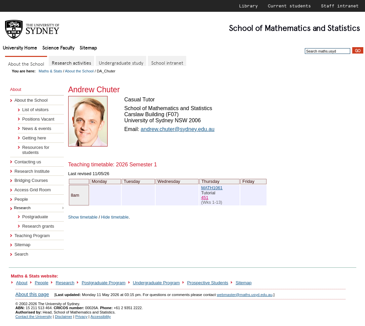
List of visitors (35, 109)
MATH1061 (211, 187)
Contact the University (33, 317)
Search (21, 254)
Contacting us (27, 161)
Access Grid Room (32, 189)
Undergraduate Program (156, 282)
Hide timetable (115, 217)
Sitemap (88, 47)
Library (248, 6)
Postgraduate (35, 216)
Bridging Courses (31, 180)
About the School (79, 71)
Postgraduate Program (103, 282)
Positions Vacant (38, 119)
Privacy (81, 317)
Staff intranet (340, 6)
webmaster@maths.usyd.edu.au (244, 295)
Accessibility (100, 317)
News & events (36, 128)
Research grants (38, 226)
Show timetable (83, 217)
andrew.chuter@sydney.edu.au (178, 129)
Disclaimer (63, 317)
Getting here (34, 137)
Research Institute (31, 171)
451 (204, 197)
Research (65, 282)
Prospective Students (207, 282)
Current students (289, 6)
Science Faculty (58, 47)
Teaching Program (32, 235)
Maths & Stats (50, 71)
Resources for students (35, 150)
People (21, 199)
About (22, 282)
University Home (20, 47)
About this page (32, 294)
